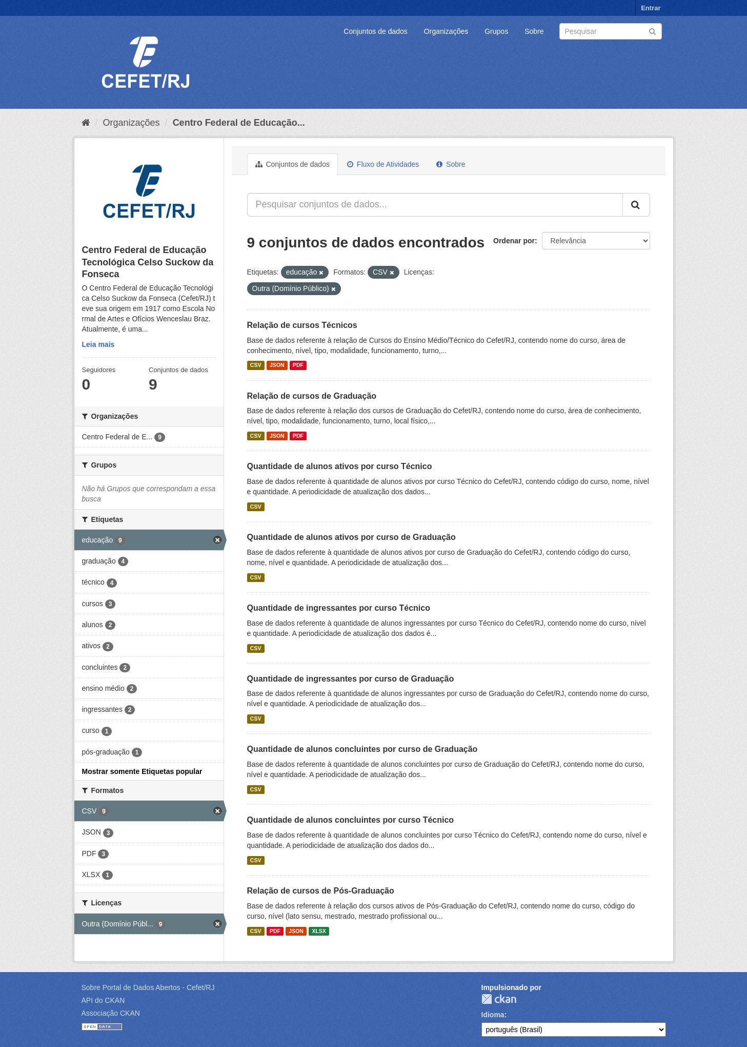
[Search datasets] (610, 31)
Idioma (492, 1015)
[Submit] (652, 30)
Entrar (650, 8)
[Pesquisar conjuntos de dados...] (435, 205)
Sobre (533, 31)
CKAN (498, 999)
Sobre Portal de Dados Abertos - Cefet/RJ (148, 987)
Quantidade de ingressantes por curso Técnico (338, 608)
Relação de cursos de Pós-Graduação (320, 890)
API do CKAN (103, 1000)
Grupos (496, 31)
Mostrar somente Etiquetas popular (142, 771)
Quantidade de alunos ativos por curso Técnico (339, 466)
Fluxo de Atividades (383, 164)
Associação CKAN (111, 1013)
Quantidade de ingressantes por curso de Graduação (350, 678)
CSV (255, 365)
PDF (298, 365)
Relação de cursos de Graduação (312, 396)
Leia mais (98, 344)
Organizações (446, 31)
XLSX (319, 931)
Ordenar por (514, 241)
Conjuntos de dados (376, 31)
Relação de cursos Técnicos (302, 325)
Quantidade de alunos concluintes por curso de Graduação (362, 749)
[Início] (86, 123)
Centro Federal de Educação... (239, 123)
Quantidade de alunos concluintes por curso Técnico (350, 820)
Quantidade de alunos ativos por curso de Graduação (351, 537)
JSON (277, 365)
